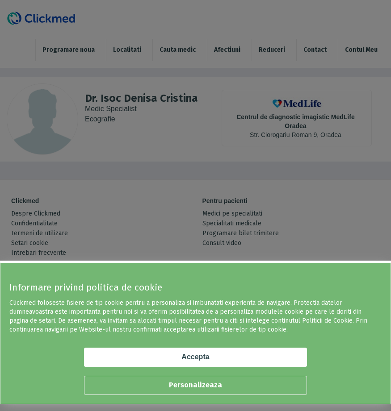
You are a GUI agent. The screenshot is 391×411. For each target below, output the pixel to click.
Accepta (195, 357)
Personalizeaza (195, 385)
